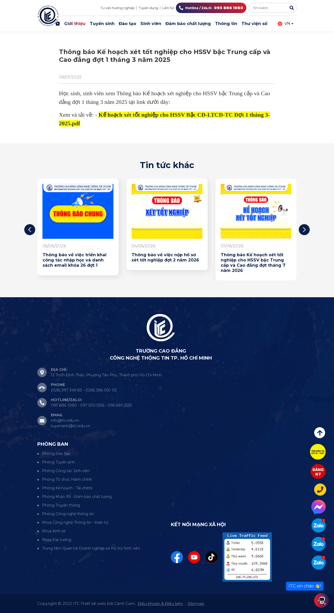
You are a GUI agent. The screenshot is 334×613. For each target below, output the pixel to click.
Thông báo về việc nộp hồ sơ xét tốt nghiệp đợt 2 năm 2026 (165, 257)
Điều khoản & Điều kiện (160, 603)
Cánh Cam (124, 603)
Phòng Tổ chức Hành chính (67, 479)
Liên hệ (168, 8)
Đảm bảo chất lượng (188, 23)
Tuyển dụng (148, 8)
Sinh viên (150, 23)
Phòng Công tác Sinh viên (66, 470)
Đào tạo (127, 23)
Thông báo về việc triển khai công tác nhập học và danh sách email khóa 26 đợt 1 (74, 260)
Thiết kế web (93, 603)
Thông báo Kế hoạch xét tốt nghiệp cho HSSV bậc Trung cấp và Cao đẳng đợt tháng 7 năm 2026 (253, 262)
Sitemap (196, 603)
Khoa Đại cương (56, 539)
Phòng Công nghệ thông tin (68, 513)
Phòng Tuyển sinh (58, 462)
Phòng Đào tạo (56, 453)
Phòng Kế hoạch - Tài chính (67, 488)
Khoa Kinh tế (53, 531)
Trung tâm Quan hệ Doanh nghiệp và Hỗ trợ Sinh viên (91, 548)
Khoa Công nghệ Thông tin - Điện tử (75, 522)
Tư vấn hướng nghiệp (117, 8)
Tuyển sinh (102, 23)
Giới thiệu (75, 23)
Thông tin (226, 23)
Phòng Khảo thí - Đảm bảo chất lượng (77, 496)
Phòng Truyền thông (61, 505)
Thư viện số (254, 23)
